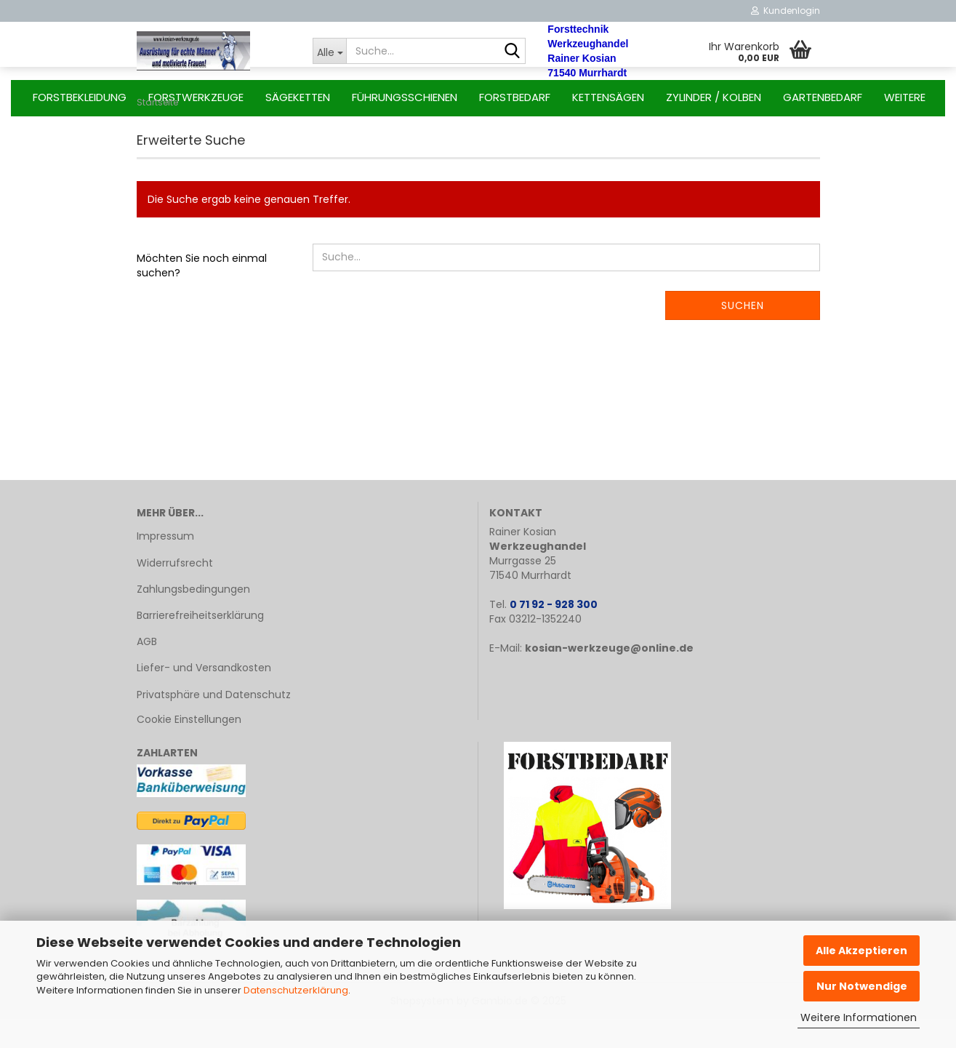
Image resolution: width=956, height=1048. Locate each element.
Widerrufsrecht (175, 592)
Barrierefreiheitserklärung (200, 644)
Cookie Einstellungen (189, 748)
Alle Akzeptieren (861, 950)
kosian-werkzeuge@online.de (609, 677)
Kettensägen (608, 97)
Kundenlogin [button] (785, 10)
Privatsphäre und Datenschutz (214, 723)
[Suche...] (329, 51)
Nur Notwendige (861, 986)
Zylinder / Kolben (713, 97)
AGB (147, 670)
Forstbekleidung (79, 97)
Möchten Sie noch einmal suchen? (202, 294)
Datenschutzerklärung (296, 990)
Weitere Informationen (858, 1017)
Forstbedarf (514, 97)
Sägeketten (297, 97)
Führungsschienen (404, 97)
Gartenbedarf (822, 97)
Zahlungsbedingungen (193, 618)
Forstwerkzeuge (196, 97)
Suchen (742, 334)
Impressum (165, 565)
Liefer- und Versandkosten (204, 696)
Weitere (904, 97)
